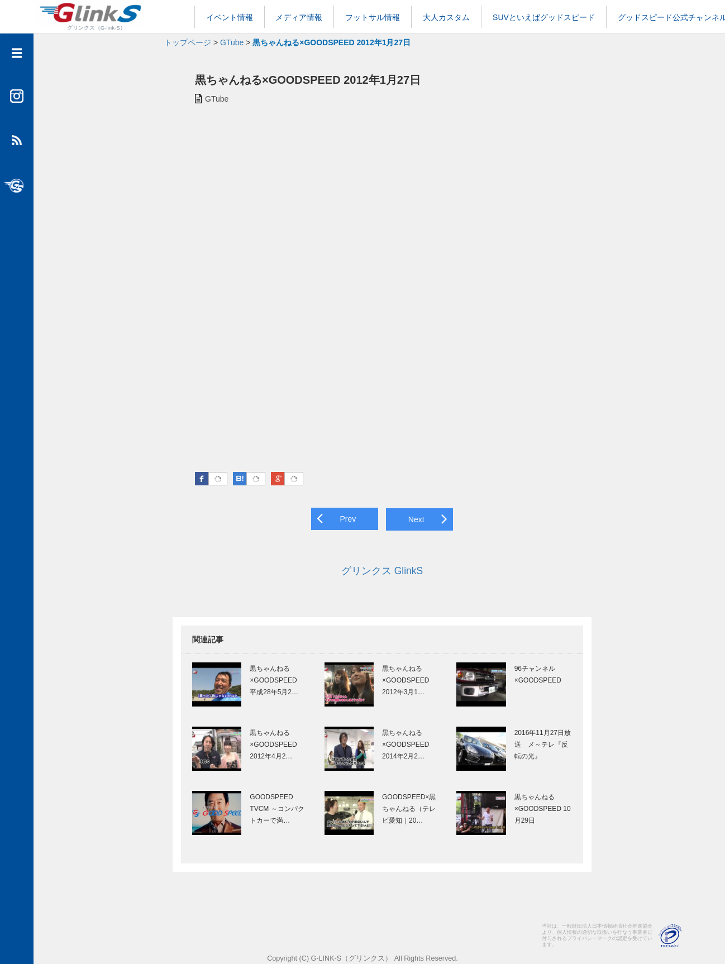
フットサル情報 (372, 17)
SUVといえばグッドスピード (544, 17)
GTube (232, 42)
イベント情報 (229, 17)
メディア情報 (298, 17)
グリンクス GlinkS (379, 569)
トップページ (187, 42)
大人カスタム (446, 17)
